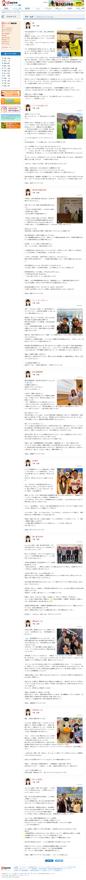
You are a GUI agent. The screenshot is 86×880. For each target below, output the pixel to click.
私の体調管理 (6, 33)
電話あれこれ (6, 39)
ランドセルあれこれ (8, 27)
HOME (3, 12)
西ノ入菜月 (7, 73)
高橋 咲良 (7, 70)
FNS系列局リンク (58, 870)
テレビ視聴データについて (46, 870)
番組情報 (27, 9)
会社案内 (69, 9)
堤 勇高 (7, 75)
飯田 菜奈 (7, 65)
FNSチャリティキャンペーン (54, 867)
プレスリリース (68, 868)
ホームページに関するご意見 (69, 867)
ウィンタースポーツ (8, 31)
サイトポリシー (23, 867)
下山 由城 (7, 68)
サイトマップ (42, 867)
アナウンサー (48, 9)
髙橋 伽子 (7, 85)
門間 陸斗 (7, 83)
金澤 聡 (7, 60)
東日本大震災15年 (7, 29)
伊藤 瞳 (7, 78)
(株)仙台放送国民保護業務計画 (56, 868)
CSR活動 (16, 868)
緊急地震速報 (25, 870)
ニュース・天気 (17, 9)
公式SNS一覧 (17, 870)
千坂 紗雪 (7, 80)
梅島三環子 (7, 63)
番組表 (6, 9)
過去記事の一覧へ (7, 47)
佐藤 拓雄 (7, 58)
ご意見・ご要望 (80, 9)
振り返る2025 (6, 37)
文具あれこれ (6, 41)
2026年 (5, 35)
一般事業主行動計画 (34, 870)
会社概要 (16, 867)
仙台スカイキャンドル (25, 868)
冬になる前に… (7, 43)
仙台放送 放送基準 (42, 868)
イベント (38, 9)
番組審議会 (34, 868)
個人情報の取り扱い (33, 867)
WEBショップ (59, 9)
